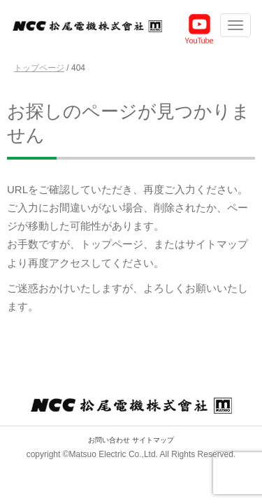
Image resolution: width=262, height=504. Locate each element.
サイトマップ (153, 440)
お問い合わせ (109, 440)
